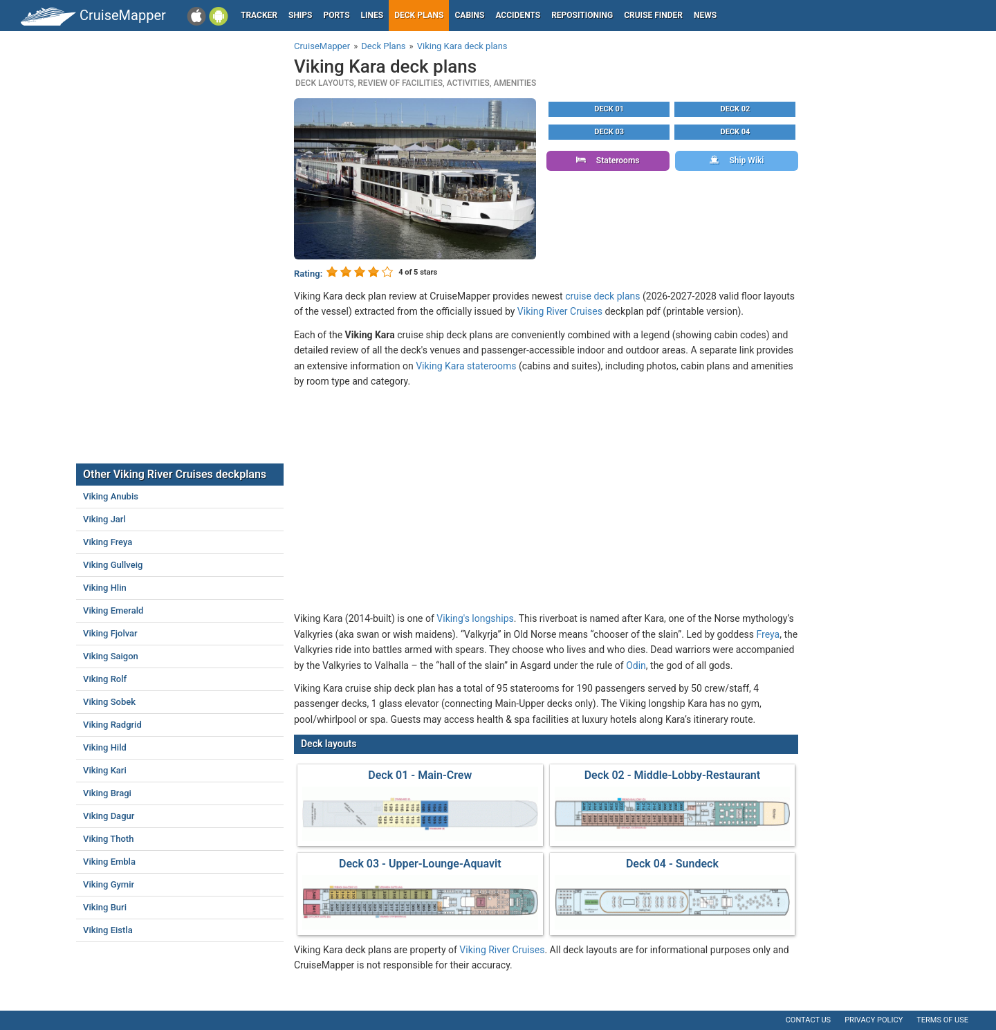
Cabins (469, 15)
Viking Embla (109, 861)
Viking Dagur (108, 816)
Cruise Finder (653, 15)
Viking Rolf (105, 679)
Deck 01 (609, 108)
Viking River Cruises (559, 311)
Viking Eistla (108, 930)
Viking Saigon (110, 656)
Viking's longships (474, 618)
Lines (372, 15)
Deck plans (418, 15)
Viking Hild (105, 747)
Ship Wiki (737, 160)
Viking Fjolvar (110, 633)
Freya (768, 634)
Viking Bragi (107, 793)
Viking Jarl (104, 519)
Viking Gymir (108, 884)
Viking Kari (105, 770)
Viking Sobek (109, 702)
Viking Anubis (110, 496)
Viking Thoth (108, 839)
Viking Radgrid (112, 724)
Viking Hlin (105, 587)
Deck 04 (735, 131)
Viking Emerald (113, 610)
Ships (300, 15)
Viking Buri (105, 907)
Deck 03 (609, 131)
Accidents (517, 15)
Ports (337, 15)
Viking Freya (107, 542)
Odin (636, 665)
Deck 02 (735, 108)
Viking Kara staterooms (466, 365)
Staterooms (608, 160)
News (705, 15)
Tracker (259, 15)
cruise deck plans (602, 296)
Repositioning (582, 15)
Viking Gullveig (112, 565)
